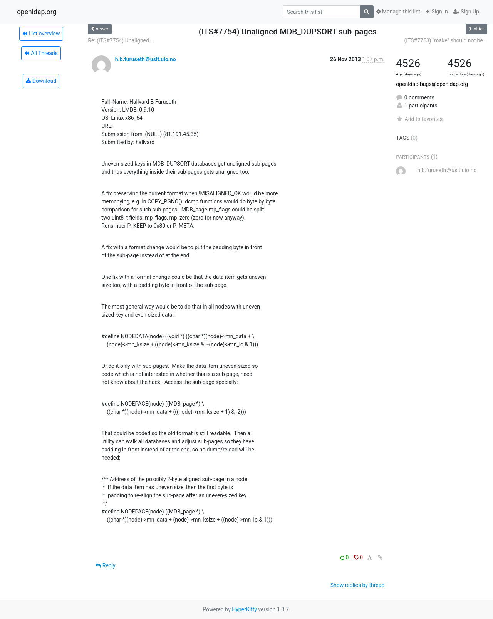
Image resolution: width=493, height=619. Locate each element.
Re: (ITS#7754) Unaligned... (120, 40)
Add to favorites (419, 119)
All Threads (40, 53)
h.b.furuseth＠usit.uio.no (145, 59)
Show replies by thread (357, 585)
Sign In (437, 11)
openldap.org (36, 12)
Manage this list (398, 11)
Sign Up (466, 11)
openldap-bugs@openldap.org (432, 84)
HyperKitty (244, 609)
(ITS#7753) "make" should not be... (445, 40)
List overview (41, 33)
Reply (105, 565)
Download (41, 81)
